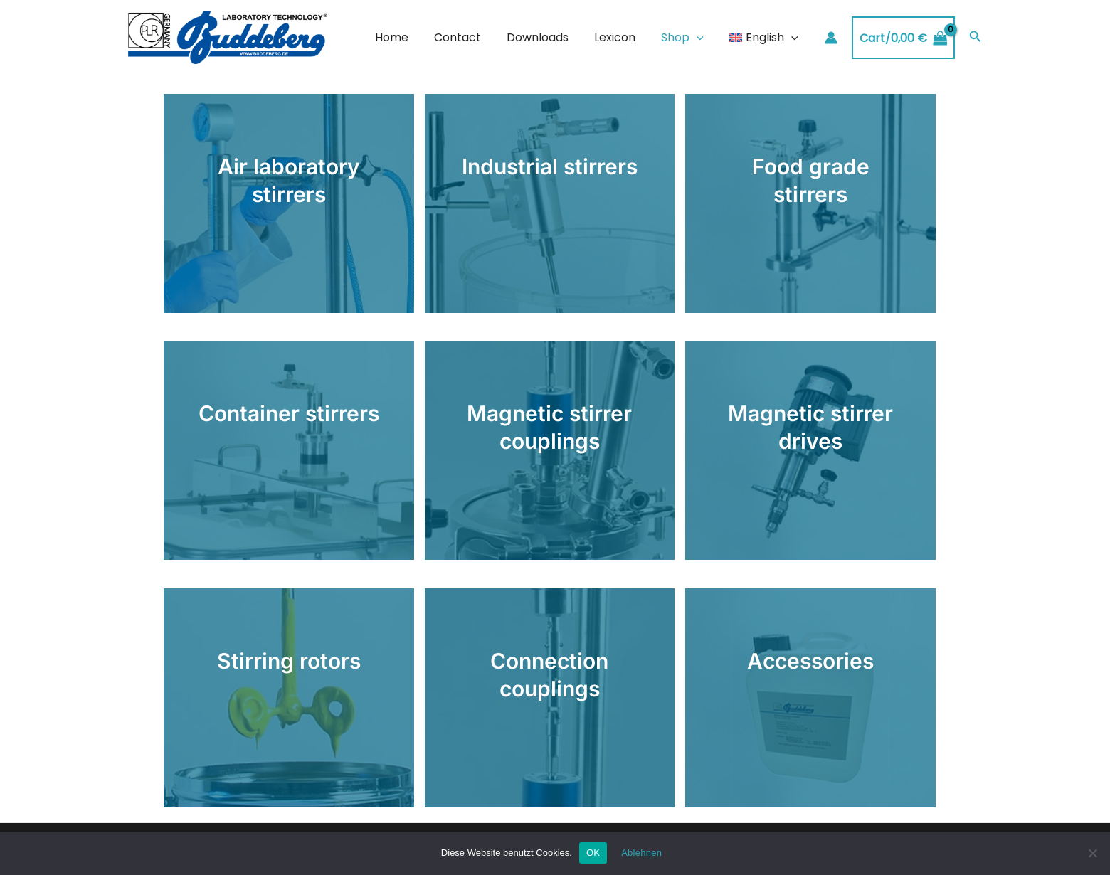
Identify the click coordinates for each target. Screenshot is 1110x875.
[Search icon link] (975, 38)
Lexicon (622, 37)
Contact (470, 37)
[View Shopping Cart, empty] (903, 37)
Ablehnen (641, 852)
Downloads (547, 37)
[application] (701, 37)
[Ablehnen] (1092, 853)
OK (593, 852)
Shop (686, 37)
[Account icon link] (831, 37)
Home (407, 37)
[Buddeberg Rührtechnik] (227, 37)
